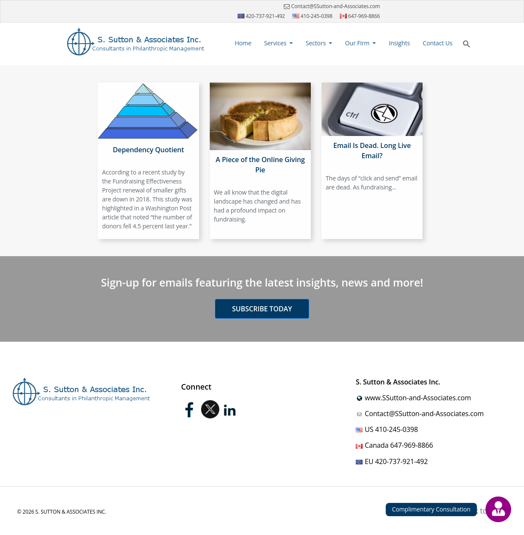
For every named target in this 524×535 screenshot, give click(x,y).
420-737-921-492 (261, 16)
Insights (399, 43)
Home (244, 42)
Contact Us (438, 43)
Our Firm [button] (358, 43)
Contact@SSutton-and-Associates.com (331, 6)
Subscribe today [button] (262, 308)
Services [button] (276, 43)
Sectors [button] (317, 43)
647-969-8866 (360, 16)
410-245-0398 (312, 16)
